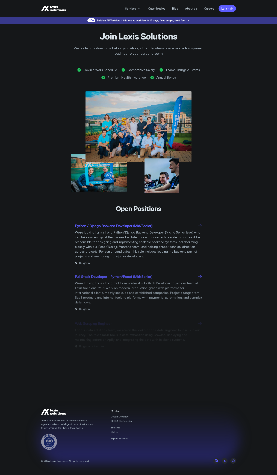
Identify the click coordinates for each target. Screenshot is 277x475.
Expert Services (119, 438)
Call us (114, 431)
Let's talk (227, 8)
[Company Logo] (56, 8)
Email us (115, 427)
